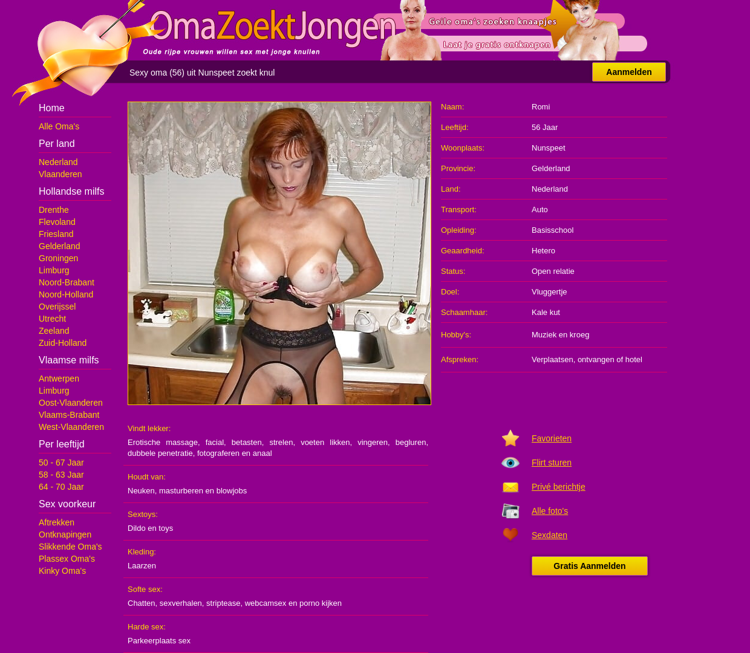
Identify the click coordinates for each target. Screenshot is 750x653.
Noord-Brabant (66, 282)
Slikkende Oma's (70, 546)
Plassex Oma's (67, 559)
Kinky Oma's (62, 571)
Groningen (58, 258)
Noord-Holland (66, 294)
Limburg (54, 270)
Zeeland (54, 331)
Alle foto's (550, 511)
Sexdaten (549, 535)
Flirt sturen (552, 462)
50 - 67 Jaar (61, 462)
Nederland (58, 162)
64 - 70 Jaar (61, 487)
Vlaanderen (60, 174)
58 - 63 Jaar (61, 474)
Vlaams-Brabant (69, 415)
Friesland (56, 234)
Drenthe (54, 210)
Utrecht (52, 318)
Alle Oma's (59, 126)
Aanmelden (628, 72)
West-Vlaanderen (71, 427)
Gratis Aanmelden (589, 566)
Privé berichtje (558, 487)
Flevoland (57, 222)
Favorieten (552, 438)
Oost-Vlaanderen (71, 403)
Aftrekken (56, 522)
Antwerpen (59, 378)
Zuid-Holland (62, 343)
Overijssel (57, 306)
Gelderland (59, 246)
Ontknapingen (65, 534)
